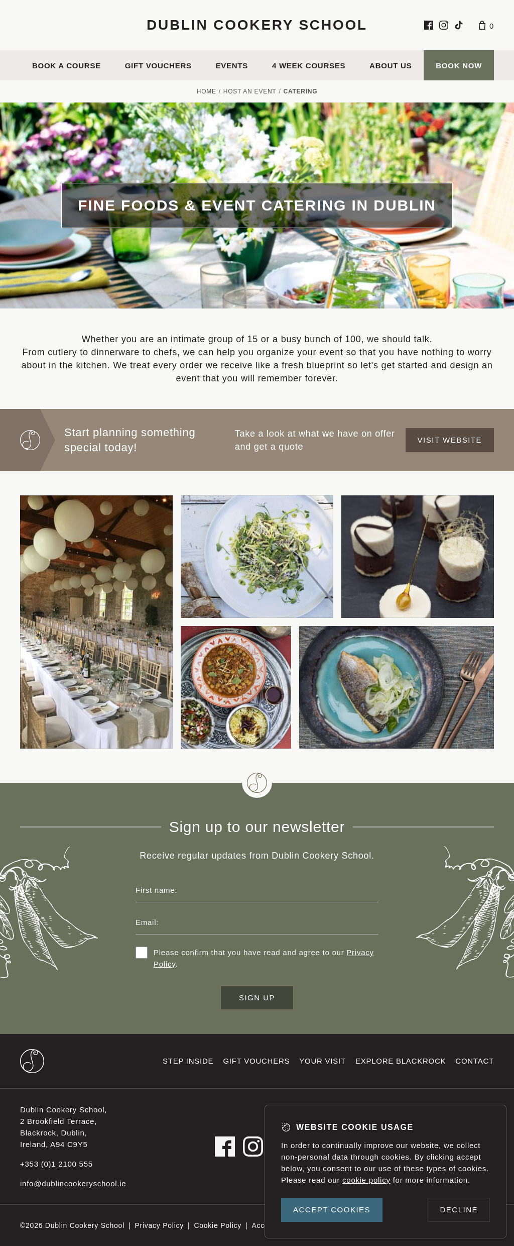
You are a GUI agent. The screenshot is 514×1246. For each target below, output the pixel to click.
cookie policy (366, 1180)
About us (390, 65)
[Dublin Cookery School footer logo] (32, 1061)
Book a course (66, 65)
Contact (474, 1061)
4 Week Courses (308, 65)
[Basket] (486, 25)
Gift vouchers (158, 65)
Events (232, 65)
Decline (459, 1209)
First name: (156, 890)
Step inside (188, 1061)
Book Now (459, 65)
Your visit (322, 1061)
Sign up (257, 997)
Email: (147, 922)
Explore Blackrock (400, 1061)
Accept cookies (331, 1209)
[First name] (257, 890)
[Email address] (257, 922)
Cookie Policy (217, 1225)
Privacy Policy (159, 1225)
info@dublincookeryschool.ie (73, 1183)
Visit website (450, 440)
